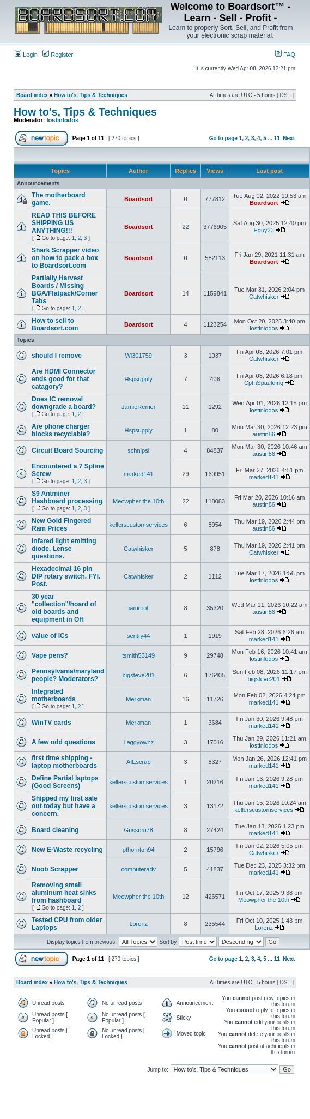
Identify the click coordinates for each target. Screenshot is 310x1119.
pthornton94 (139, 849)
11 (277, 138)
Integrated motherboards (54, 695)
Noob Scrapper (55, 869)
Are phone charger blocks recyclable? (61, 430)
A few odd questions (63, 742)
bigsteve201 (139, 675)
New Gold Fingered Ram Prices (61, 524)
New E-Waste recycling (67, 849)
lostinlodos (63, 120)
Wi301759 (138, 355)
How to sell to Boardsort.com (55, 324)
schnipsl (138, 450)
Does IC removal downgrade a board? (64, 403)
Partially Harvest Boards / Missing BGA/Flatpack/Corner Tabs (65, 289)
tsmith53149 (138, 655)
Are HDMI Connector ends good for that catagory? (63, 379)
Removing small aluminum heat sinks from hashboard (64, 892)
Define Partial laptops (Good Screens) (65, 782)
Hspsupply (139, 379)
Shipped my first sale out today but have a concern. (65, 806)
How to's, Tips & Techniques (90, 95)
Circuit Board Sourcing (67, 450)
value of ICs (50, 636)
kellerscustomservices (138, 524)
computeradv (138, 869)
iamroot (139, 608)
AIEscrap (138, 762)
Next (289, 138)
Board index (32, 95)
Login (26, 54)
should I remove (57, 355)
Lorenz (138, 924)
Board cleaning (55, 830)
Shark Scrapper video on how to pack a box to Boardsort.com (65, 257)
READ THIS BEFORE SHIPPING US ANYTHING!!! (64, 223)
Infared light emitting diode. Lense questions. (64, 548)
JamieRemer (138, 407)
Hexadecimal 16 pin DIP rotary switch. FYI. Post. (66, 576)
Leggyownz (138, 742)
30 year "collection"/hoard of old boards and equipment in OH (64, 608)
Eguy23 (264, 230)
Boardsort (138, 199)
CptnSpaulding (263, 383)
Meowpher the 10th (138, 501)
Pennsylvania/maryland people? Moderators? (68, 675)
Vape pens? (50, 655)
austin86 (263, 434)
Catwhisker (263, 296)
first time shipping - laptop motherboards (64, 761)
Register (57, 54)
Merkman (138, 699)
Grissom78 (138, 830)
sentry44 (138, 636)
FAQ (285, 54)
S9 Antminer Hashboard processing (67, 497)
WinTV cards (51, 722)
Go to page (223, 138)
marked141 (139, 474)
